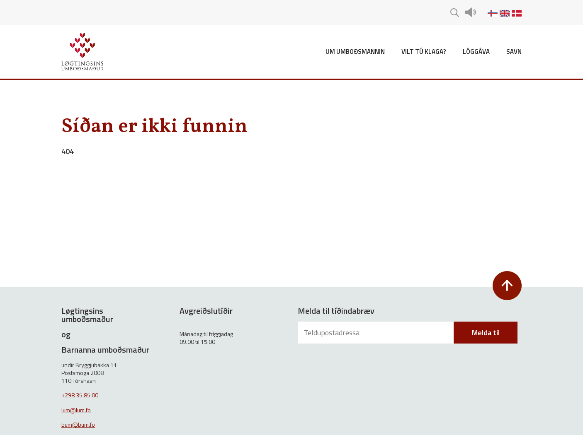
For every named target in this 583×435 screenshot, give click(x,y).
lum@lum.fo (76, 410)
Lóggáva (476, 51)
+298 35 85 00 (79, 395)
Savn (514, 51)
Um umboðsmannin (355, 51)
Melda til (486, 332)
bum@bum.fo (78, 424)
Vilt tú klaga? (423, 51)
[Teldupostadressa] (376, 333)
